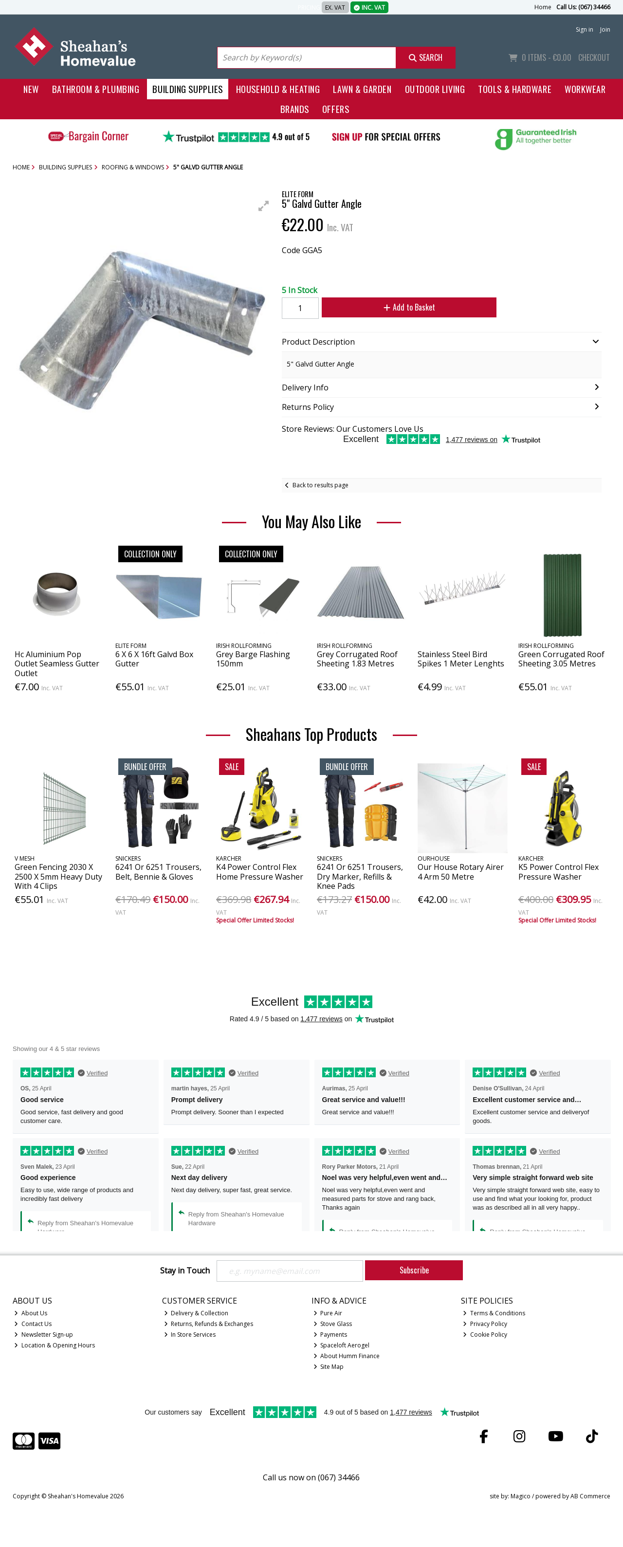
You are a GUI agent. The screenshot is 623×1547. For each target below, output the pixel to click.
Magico (521, 1496)
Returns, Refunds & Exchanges (209, 1324)
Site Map (328, 1367)
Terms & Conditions (494, 1313)
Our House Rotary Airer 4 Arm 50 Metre (461, 872)
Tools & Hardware (514, 88)
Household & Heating (278, 88)
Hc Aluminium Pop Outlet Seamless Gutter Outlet (57, 663)
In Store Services (190, 1334)
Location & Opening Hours (54, 1345)
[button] (264, 206)
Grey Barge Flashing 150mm (253, 659)
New (31, 88)
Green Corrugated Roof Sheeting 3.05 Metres (561, 659)
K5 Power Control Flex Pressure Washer (558, 872)
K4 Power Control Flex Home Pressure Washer (259, 872)
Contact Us (33, 1324)
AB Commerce (590, 1496)
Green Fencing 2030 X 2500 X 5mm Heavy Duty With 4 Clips (58, 876)
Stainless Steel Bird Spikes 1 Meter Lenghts (461, 659)
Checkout (594, 57)
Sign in (584, 29)
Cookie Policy (485, 1334)
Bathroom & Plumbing (96, 88)
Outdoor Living (435, 88)
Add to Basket (408, 307)
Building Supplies (187, 88)
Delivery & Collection (196, 1313)
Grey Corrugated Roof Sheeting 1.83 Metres (357, 659)
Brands (294, 108)
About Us (30, 1313)
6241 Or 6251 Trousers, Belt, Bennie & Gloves (158, 872)
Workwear (585, 88)
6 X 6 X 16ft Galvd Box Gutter (154, 659)
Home (542, 7)
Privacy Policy (485, 1324)
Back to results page (320, 485)
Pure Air (328, 1313)
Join (605, 29)
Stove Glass (332, 1324)
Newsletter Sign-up (43, 1334)
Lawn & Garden (362, 88)
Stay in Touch (185, 1271)
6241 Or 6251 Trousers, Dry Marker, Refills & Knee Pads (360, 876)
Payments (330, 1334)
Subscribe (414, 1270)
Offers (335, 108)
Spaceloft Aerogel (341, 1345)
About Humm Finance (346, 1356)
